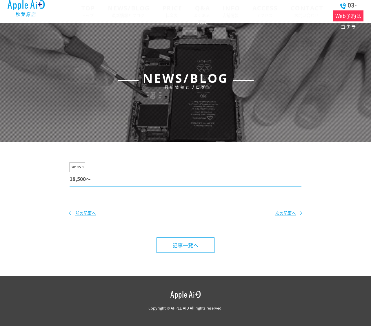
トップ (82, 11)
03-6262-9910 (340, 5)
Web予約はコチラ (340, 16)
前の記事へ (85, 213)
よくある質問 (189, 11)
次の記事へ (285, 213)
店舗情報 (218, 11)
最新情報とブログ (119, 11)
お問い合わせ (287, 11)
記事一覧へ (185, 245)
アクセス (249, 11)
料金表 (159, 11)
